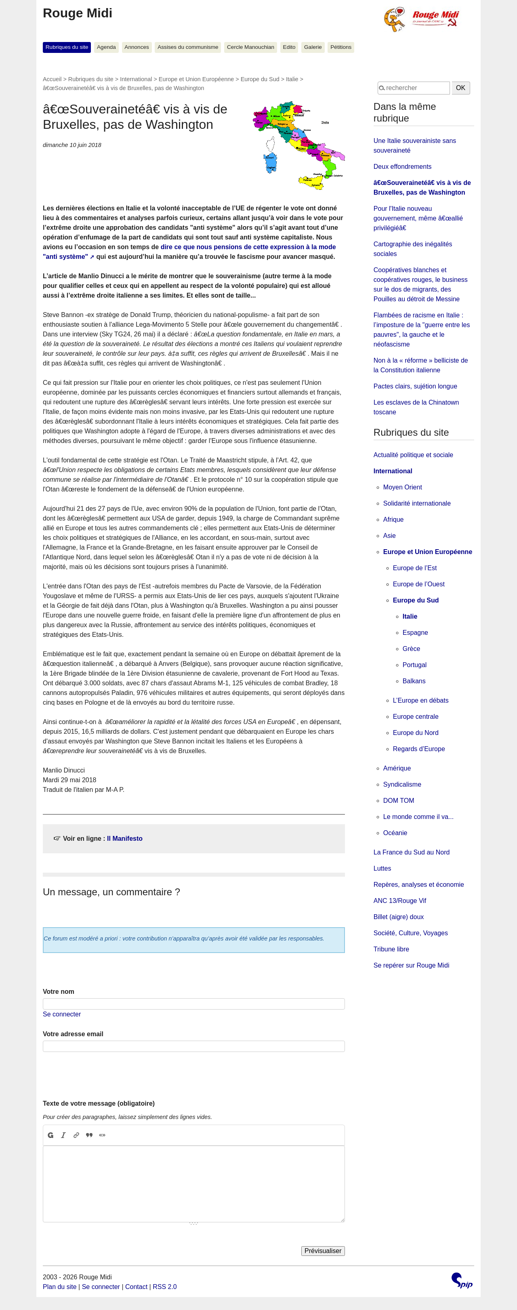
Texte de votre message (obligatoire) (99, 1103)
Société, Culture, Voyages (411, 933)
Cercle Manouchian (250, 47)
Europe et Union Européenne (196, 79)
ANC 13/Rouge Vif (400, 900)
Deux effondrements (403, 166)
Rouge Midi (77, 13)
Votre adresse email (73, 1034)
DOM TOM (398, 800)
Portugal (415, 664)
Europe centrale (416, 716)
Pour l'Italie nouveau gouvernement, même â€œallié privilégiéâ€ (418, 218)
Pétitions (340, 47)
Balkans (414, 681)
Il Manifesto (125, 838)
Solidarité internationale (417, 503)
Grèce (411, 648)
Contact (136, 1286)
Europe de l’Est (415, 568)
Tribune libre (391, 949)
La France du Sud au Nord (412, 852)
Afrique (393, 519)
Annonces (136, 47)
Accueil (52, 79)
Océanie (395, 832)
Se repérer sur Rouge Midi (412, 965)
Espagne (415, 632)
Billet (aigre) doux (399, 916)
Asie (389, 535)
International (136, 79)
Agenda (106, 47)
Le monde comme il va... (418, 816)
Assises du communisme (188, 47)
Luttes (382, 868)
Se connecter (62, 1014)
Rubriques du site (67, 47)
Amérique (397, 768)
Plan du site (60, 1286)
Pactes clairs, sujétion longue (415, 386)
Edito (289, 47)
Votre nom (58, 991)
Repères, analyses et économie (419, 884)
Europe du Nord (416, 732)
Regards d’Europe (419, 748)
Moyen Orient (402, 487)
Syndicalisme (402, 784)
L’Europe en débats (421, 700)
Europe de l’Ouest (419, 584)
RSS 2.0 (165, 1286)
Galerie (313, 47)
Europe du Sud (260, 79)
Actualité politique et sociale (413, 454)
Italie (292, 79)
